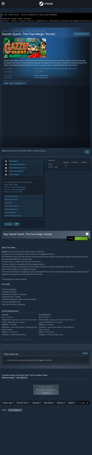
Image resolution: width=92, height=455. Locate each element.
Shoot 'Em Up (19, 84)
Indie (11, 84)
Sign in (4, 152)
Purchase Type (22, 407)
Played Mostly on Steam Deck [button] (73, 415)
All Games (5, 32)
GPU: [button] (28, 418)
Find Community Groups (13, 217)
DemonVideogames (41, 77)
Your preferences (22, 379)
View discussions (10, 214)
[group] (46, 416)
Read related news (11, 211)
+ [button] (25, 84)
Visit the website (11, 198)
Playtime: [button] (57, 415)
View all (85, 354)
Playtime (60, 407)
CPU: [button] (20, 418)
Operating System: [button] (8, 418)
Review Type (7, 407)
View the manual (11, 201)
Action (6, 84)
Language (35, 407)
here (41, 362)
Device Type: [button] (39, 418)
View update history (11, 207)
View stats (8, 204)
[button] (81, 240)
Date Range (48, 407)
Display (70, 407)
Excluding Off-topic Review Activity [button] (38, 415)
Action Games (15, 32)
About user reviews (8, 379)
